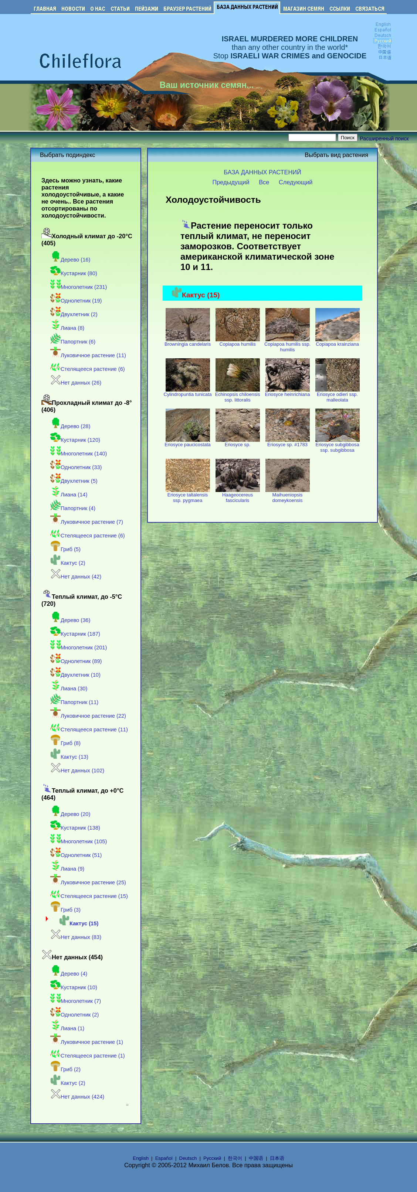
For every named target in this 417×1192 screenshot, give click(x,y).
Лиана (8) (67, 328)
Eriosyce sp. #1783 (287, 442)
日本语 (277, 1158)
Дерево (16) (70, 260)
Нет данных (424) (77, 1097)
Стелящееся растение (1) (87, 1056)
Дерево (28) (70, 426)
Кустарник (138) (75, 828)
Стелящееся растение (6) (87, 369)
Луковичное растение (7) (86, 522)
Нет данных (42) (75, 577)
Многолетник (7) (75, 1001)
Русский (212, 1158)
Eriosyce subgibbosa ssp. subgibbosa (337, 445)
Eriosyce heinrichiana (287, 392)
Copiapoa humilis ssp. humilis (287, 344)
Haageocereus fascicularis (238, 495)
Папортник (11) (74, 702)
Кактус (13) (69, 757)
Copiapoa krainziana (337, 342)
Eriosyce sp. (238, 442)
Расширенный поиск (384, 138)
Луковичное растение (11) (88, 355)
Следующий (296, 182)
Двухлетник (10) (75, 675)
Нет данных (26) (75, 383)
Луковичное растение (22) (88, 716)
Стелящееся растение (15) (89, 896)
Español (164, 1158)
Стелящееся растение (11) (89, 729)
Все (264, 182)
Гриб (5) (65, 549)
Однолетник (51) (76, 855)
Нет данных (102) (77, 770)
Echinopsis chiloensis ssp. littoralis (237, 395)
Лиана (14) (68, 495)
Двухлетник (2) (74, 314)
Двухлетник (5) (74, 481)
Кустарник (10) (73, 987)
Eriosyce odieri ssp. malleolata (337, 395)
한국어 (235, 1158)
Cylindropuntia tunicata (187, 392)
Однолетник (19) (76, 301)
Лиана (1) (67, 1028)
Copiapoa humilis (238, 342)
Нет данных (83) (75, 937)
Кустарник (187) (75, 634)
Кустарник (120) (75, 440)
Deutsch (188, 1158)
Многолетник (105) (78, 841)
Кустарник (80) (73, 273)
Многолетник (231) (78, 287)
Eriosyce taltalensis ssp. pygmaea (188, 495)
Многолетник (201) (78, 647)
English (141, 1158)
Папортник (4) (72, 508)
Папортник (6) (72, 342)
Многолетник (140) (78, 454)
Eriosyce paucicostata (187, 442)
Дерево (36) (70, 620)
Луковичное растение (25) (88, 882)
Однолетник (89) (76, 661)
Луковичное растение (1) (86, 1042)
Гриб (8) (65, 743)
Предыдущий (231, 182)
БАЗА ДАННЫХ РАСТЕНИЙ (262, 172)
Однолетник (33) (76, 467)
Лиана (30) (68, 688)
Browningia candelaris (188, 342)
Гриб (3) (65, 910)
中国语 (256, 1158)
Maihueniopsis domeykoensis (287, 495)
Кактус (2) (67, 563)
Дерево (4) (68, 974)
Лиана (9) (67, 869)
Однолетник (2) (74, 1015)
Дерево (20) (70, 814)
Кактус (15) (78, 923)
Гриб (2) (65, 1069)
